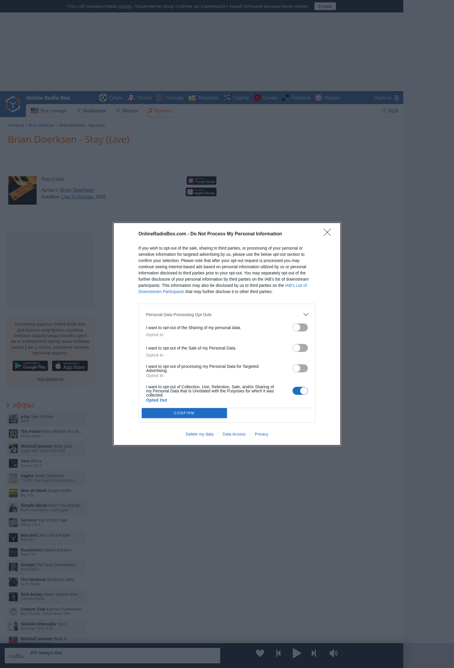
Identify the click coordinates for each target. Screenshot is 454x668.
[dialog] (227, 334)
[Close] (329, 234)
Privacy (261, 434)
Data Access (234, 434)
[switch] (300, 327)
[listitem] (227, 314)
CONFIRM (184, 413)
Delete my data (199, 434)
